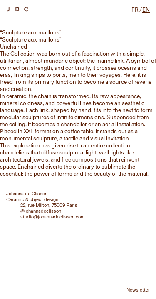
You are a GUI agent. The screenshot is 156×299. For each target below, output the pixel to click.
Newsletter (138, 290)
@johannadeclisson (40, 211)
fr (135, 9)
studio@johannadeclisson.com (52, 217)
